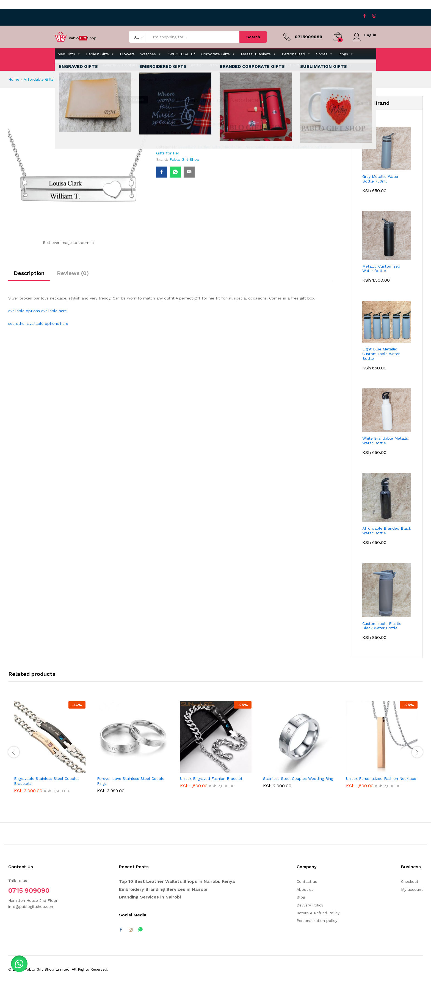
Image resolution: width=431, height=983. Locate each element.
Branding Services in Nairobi (150, 897)
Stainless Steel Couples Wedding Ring (298, 778)
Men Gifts (69, 54)
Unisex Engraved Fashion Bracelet (211, 778)
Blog (301, 897)
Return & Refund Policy (318, 913)
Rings (345, 54)
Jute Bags (316, 65)
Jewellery (186, 147)
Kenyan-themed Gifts (77, 65)
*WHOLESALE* (181, 54)
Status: (162, 132)
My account (412, 889)
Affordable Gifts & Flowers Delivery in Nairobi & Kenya (74, 79)
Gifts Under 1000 (158, 65)
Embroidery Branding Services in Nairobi (163, 889)
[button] (19, 963)
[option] (49, 751)
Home (13, 79)
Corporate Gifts (218, 54)
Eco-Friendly (256, 65)
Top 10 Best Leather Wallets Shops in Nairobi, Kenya (177, 881)
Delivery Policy (310, 905)
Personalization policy (317, 920)
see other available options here (38, 323)
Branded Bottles (223, 65)
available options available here (37, 311)
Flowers (127, 54)
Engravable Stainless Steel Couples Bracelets (46, 781)
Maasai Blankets (258, 54)
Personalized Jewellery (291, 147)
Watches (150, 54)
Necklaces (232, 147)
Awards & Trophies (119, 65)
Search (253, 37)
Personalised (296, 54)
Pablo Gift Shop (184, 109)
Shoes (324, 54)
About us (305, 889)
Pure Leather (191, 65)
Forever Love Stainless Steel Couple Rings (130, 781)
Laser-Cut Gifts (287, 65)
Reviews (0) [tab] (73, 273)
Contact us (341, 65)
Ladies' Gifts (100, 54)
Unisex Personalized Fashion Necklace (381, 778)
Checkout (409, 881)
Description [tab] (29, 273)
